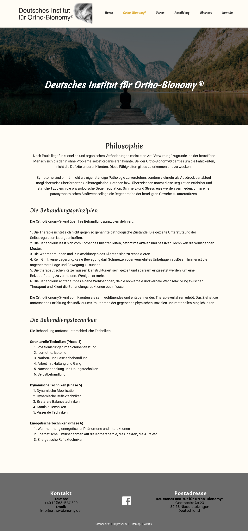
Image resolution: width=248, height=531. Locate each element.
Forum (160, 13)
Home (109, 13)
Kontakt (227, 13)
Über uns (206, 13)
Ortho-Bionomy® (134, 13)
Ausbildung (182, 13)
